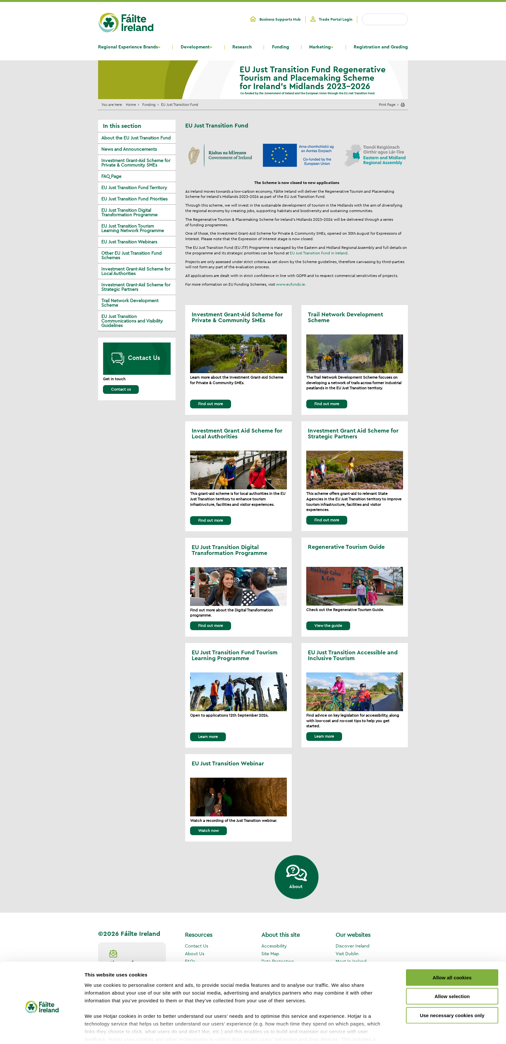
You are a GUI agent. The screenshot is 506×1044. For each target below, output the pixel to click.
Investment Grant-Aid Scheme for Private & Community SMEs (135, 163)
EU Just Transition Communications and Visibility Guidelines (132, 320)
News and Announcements (129, 149)
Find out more (210, 403)
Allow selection (452, 968)
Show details (339, 1031)
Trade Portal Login (335, 19)
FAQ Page (111, 176)
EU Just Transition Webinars (129, 242)
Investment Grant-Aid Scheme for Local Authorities (135, 271)
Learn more (208, 736)
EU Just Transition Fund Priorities (134, 199)
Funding (280, 47)
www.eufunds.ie (290, 284)
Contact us (121, 389)
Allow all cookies (452, 949)
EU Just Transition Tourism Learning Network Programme (132, 228)
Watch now (208, 830)
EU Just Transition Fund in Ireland (319, 253)
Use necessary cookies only (452, 987)
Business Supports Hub (280, 19)
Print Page (387, 104)
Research (242, 47)
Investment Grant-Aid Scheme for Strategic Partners (135, 287)
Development (195, 47)
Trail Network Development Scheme (129, 303)
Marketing (320, 47)
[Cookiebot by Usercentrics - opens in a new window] (42, 1031)
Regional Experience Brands (128, 47)
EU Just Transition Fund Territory (134, 187)
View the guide (328, 625)
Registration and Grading (381, 47)
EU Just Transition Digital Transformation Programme (129, 212)
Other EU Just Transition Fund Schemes (131, 255)
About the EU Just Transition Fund (136, 138)
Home (131, 104)
